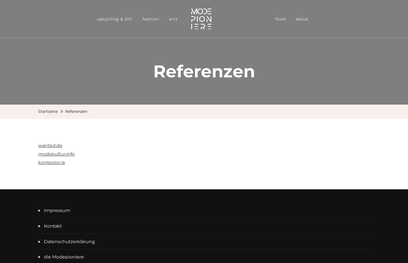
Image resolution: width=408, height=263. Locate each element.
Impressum (57, 210)
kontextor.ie (51, 162)
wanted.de (50, 145)
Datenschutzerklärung (69, 241)
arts (173, 19)
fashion (151, 19)
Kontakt (53, 226)
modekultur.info (56, 154)
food (280, 19)
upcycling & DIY (115, 19)
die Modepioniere (64, 257)
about (302, 19)
